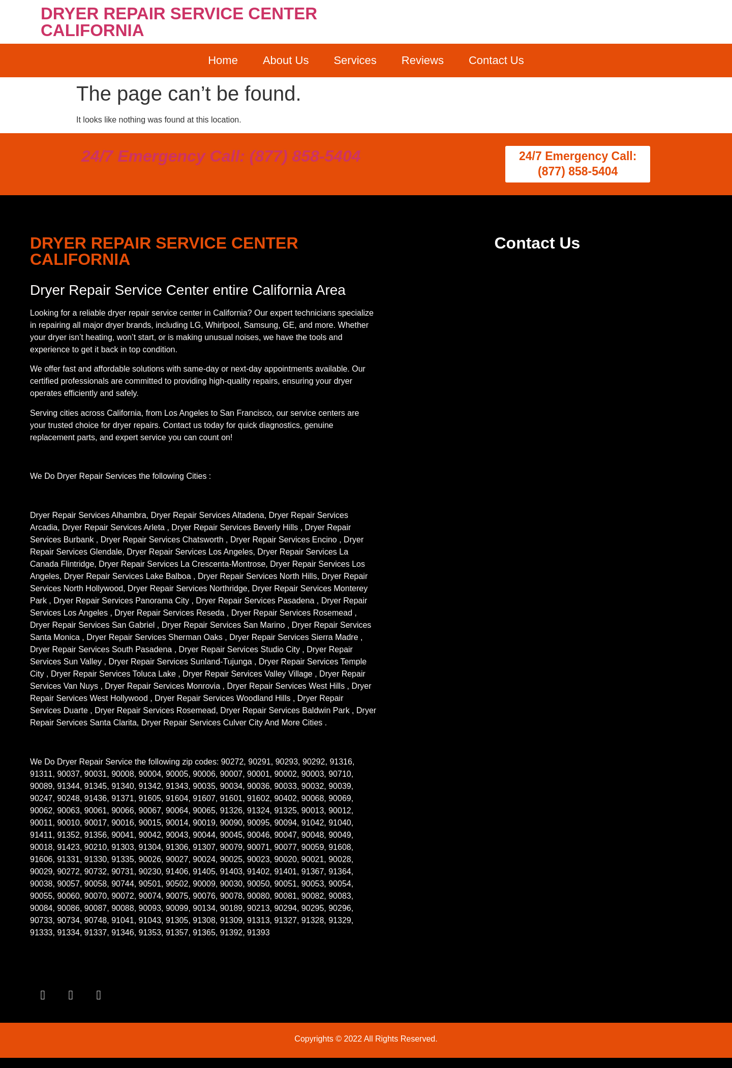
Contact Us (496, 60)
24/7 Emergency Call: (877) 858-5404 (221, 156)
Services (354, 60)
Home (223, 60)
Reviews (423, 60)
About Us (286, 60)
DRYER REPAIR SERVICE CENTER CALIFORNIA (179, 22)
